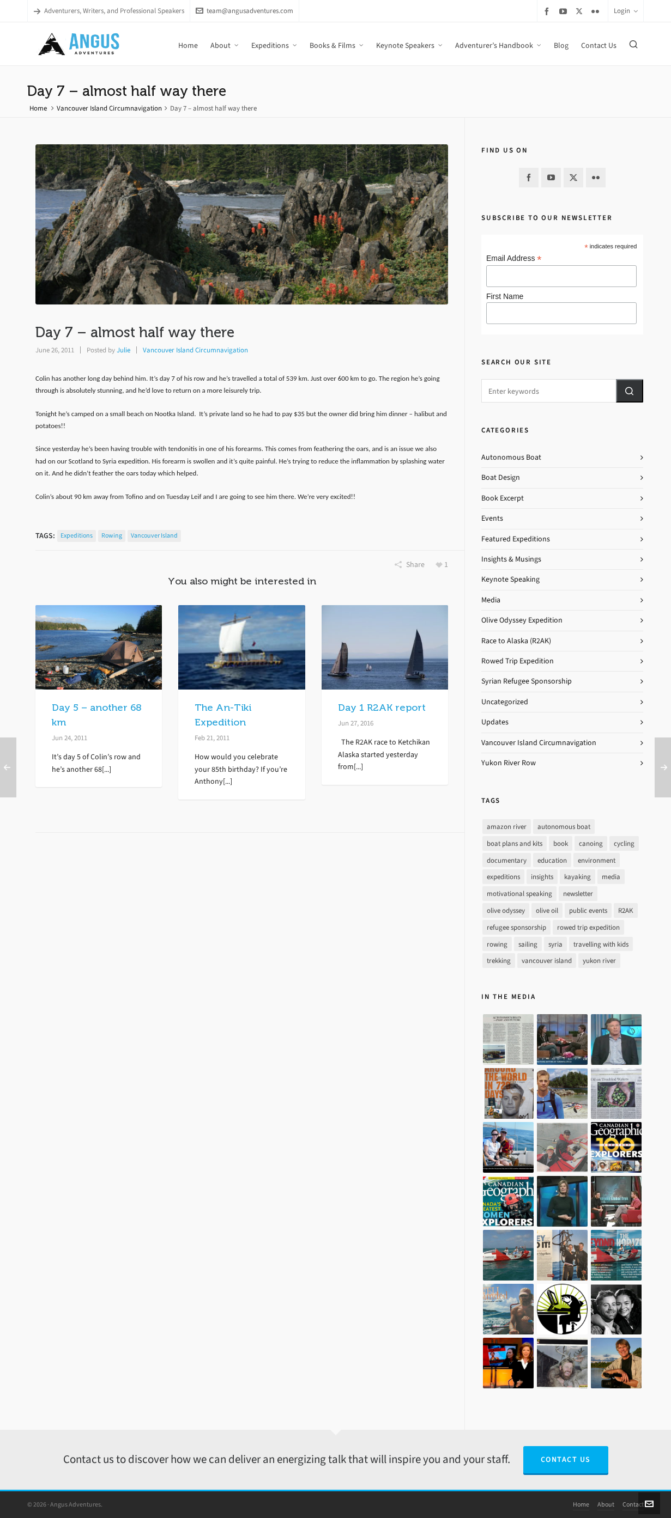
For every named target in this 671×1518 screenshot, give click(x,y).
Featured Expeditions (515, 539)
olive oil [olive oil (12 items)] (547, 910)
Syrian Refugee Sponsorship (526, 681)
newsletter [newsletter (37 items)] (578, 893)
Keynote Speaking (510, 579)
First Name (504, 296)
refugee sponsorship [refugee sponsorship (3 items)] (516, 927)
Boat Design (500, 477)
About (605, 1504)
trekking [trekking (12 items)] (499, 960)
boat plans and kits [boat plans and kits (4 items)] (514, 843)
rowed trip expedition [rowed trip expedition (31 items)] (588, 927)
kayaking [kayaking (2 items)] (577, 876)
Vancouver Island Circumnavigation (109, 108)
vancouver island (154, 535)
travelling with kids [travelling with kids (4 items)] (600, 944)
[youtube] (564, 11)
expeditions (77, 535)
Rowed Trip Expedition (517, 661)
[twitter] (581, 11)
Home (38, 108)
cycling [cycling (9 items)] (624, 843)
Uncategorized (504, 702)
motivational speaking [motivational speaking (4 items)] (519, 893)
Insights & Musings (511, 559)
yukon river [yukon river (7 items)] (599, 960)
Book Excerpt (502, 498)
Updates (495, 722)
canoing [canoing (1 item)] (591, 843)
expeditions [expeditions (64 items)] (503, 876)
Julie (123, 350)
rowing (111, 535)
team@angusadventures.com (244, 10)
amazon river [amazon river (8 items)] (507, 826)
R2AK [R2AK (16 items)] (625, 910)
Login (626, 10)
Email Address (514, 258)
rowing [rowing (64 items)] (497, 944)
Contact (633, 1504)
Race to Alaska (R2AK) (516, 641)
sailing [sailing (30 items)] (527, 944)
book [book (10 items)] (560, 843)
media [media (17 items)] (611, 876)
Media (490, 600)
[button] (629, 391)
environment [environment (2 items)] (596, 860)
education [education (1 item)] (552, 860)
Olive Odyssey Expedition (522, 620)
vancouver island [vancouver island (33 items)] (547, 960)
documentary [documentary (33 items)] (507, 860)
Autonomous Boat (511, 457)
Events (492, 518)
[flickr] (596, 11)
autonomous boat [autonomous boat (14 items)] (563, 826)
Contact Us (566, 1459)
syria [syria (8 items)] (555, 944)
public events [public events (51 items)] (588, 910)
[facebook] (548, 11)
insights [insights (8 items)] (542, 876)
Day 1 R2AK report (382, 707)
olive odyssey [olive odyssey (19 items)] (506, 910)
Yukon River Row (508, 763)
